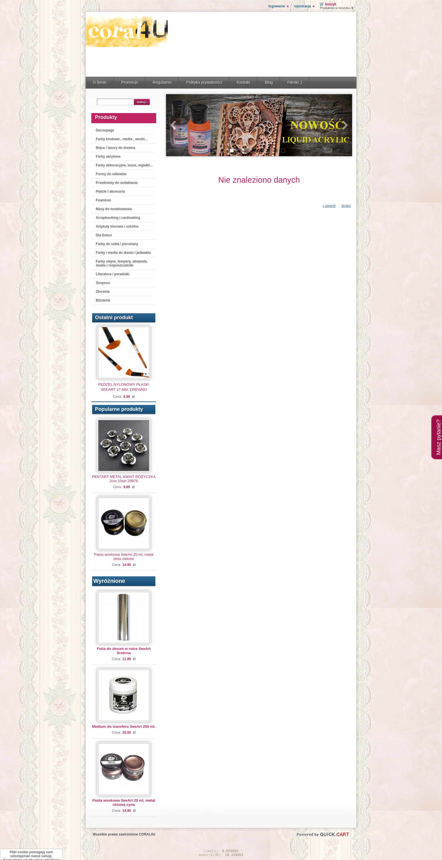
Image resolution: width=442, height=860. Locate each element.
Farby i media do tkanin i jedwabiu (123, 253)
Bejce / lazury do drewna (115, 148)
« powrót (328, 206)
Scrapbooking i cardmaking (118, 218)
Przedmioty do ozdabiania (117, 183)
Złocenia (103, 292)
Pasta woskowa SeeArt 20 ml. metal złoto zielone (123, 556)
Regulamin (162, 82)
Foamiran (103, 200)
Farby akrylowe (108, 156)
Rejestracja (302, 6)
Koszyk (330, 4)
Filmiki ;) (294, 82)
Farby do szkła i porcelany (117, 244)
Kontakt (243, 82)
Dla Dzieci (104, 235)
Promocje (129, 82)
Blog (269, 82)
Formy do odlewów (111, 174)
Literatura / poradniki (112, 274)
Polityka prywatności (204, 82)
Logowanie (276, 6)
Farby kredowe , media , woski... (121, 139)
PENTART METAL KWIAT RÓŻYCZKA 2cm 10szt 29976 (124, 479)
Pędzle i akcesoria (110, 191)
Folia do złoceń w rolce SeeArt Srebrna (124, 651)
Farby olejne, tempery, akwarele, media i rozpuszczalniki (122, 263)
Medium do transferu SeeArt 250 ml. (124, 726)
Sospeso (103, 283)
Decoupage (105, 130)
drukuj (346, 206)
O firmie (100, 82)
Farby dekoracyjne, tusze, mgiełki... (124, 165)
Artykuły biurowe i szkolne (117, 226)
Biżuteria (103, 300)
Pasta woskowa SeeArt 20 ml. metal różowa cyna (123, 802)
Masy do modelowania (114, 209)
